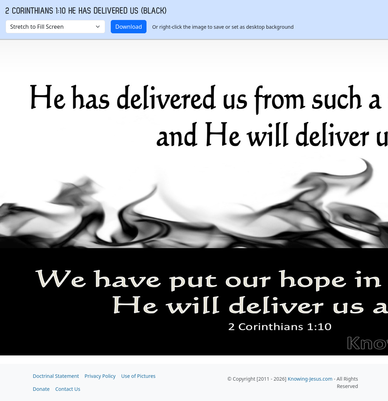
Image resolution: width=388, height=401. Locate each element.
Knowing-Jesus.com (310, 378)
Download (128, 26)
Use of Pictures (138, 376)
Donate (41, 389)
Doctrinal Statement (56, 376)
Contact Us (67, 389)
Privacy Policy (99, 376)
